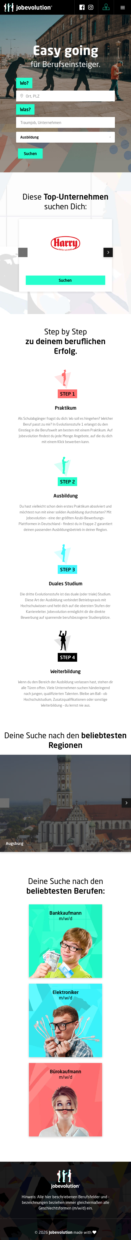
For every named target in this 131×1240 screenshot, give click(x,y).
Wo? (24, 83)
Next (102, 252)
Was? (25, 109)
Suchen (30, 153)
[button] (65, 137)
